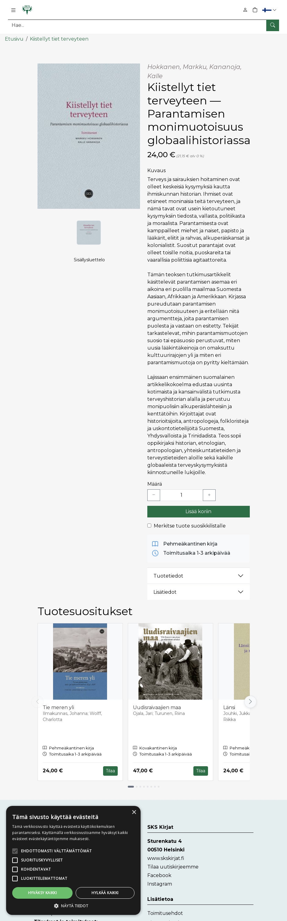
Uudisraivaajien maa (157, 707)
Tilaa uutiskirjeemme (173, 867)
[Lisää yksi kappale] (209, 495)
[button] (270, 10)
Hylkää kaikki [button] (72, 892)
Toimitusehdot (165, 913)
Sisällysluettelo (89, 260)
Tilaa (110, 770)
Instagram (159, 884)
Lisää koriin (198, 511)
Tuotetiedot (168, 575)
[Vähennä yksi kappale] (153, 495)
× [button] (90, 793)
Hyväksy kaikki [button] (31, 892)
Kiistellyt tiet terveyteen (59, 39)
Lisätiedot (165, 592)
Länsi (229, 707)
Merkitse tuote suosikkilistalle (190, 526)
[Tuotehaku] (143, 25)
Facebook (159, 875)
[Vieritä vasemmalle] (37, 702)
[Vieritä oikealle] (250, 702)
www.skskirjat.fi (165, 858)
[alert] (52, 851)
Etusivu (14, 39)
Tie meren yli (58, 707)
